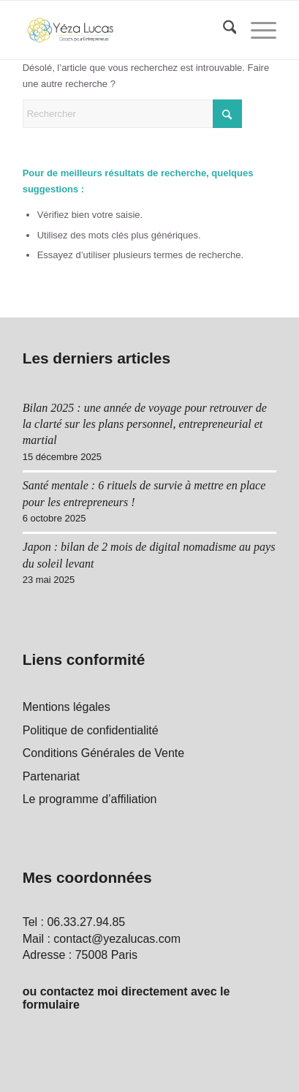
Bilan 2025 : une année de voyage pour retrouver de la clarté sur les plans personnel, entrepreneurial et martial (145, 424)
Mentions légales (66, 707)
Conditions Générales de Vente (103, 753)
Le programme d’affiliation (90, 799)
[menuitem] (222, 30)
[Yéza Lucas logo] (124, 30)
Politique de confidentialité (91, 730)
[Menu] (256, 30)
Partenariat (51, 776)
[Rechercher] (222, 30)
